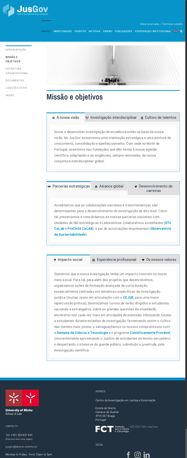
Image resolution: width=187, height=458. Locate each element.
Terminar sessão (172, 24)
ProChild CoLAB (80, 228)
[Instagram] (137, 455)
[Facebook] (128, 455)
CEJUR (128, 297)
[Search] (181, 31)
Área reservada (149, 24)
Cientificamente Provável (150, 333)
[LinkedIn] (147, 455)
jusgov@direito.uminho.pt (21, 446)
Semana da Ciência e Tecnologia (82, 333)
